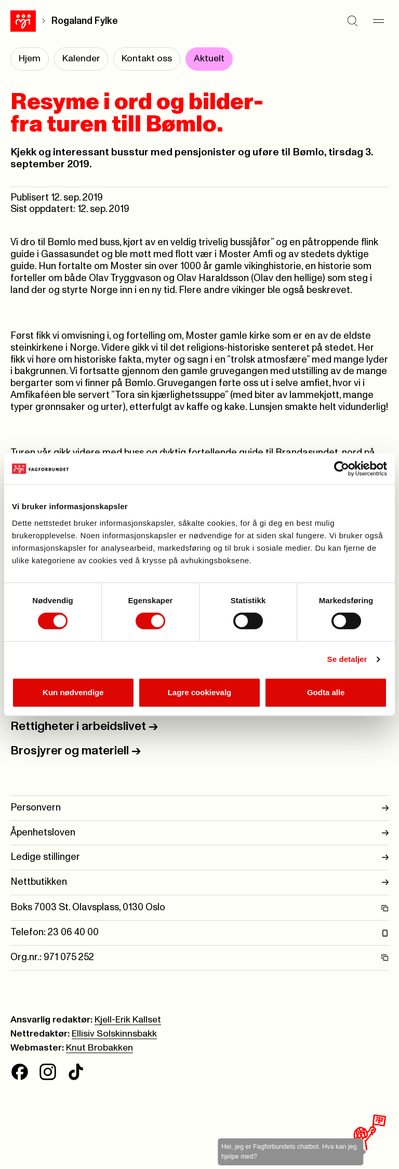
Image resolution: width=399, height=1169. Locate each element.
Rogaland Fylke (84, 21)
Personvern (199, 808)
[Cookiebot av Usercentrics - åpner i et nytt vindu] (341, 468)
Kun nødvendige (73, 692)
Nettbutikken (199, 882)
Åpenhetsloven (199, 833)
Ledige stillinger (199, 858)
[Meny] (378, 20)
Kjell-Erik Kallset (128, 1020)
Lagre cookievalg (200, 692)
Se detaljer (347, 659)
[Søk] (352, 20)
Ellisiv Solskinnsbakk (114, 1034)
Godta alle (326, 692)
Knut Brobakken (99, 1048)
